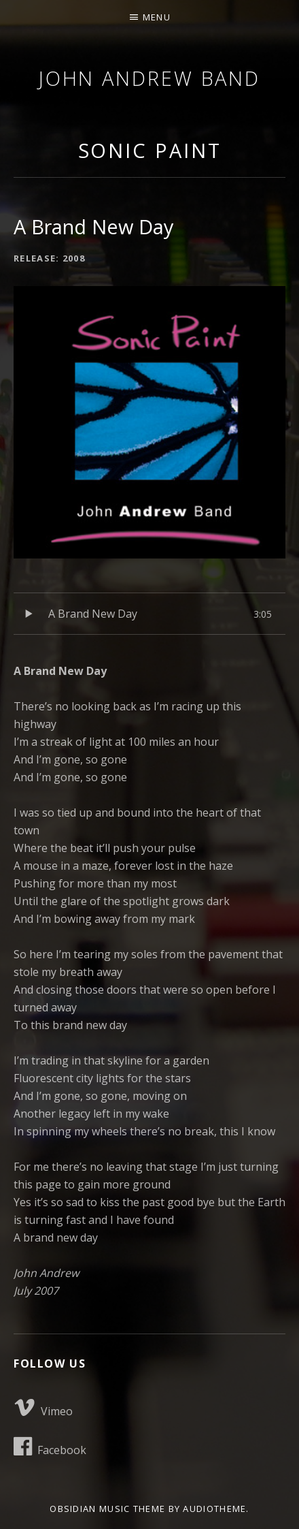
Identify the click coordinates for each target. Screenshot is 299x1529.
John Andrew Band (149, 78)
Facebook (50, 1446)
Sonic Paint (150, 150)
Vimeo (43, 1408)
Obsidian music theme (107, 1508)
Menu (157, 17)
